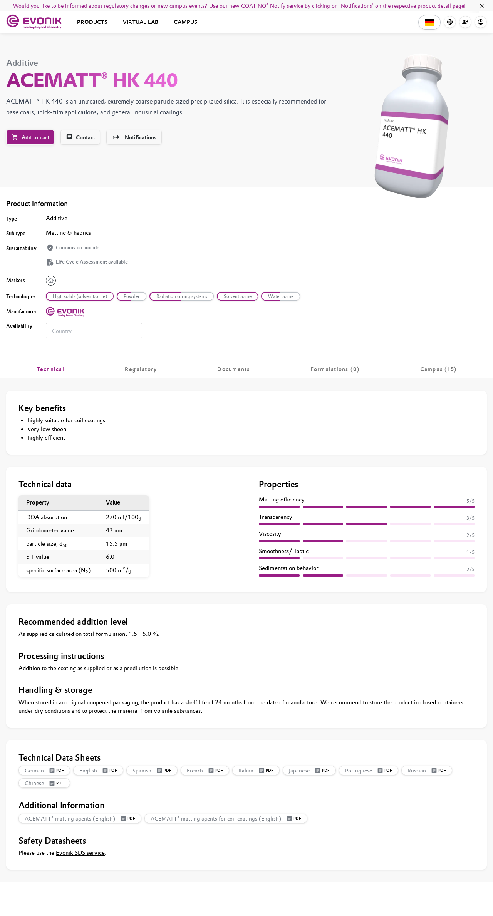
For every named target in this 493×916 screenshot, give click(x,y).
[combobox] (94, 330)
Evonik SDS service (80, 853)
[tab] (50, 369)
